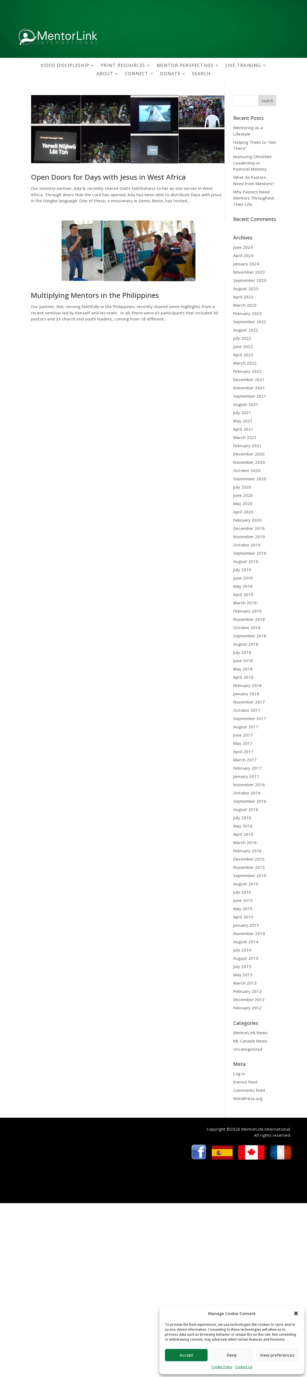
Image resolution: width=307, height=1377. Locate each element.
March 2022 (245, 363)
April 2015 (243, 917)
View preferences (277, 1355)
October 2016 (246, 793)
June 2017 (243, 735)
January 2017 (246, 776)
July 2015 (242, 892)
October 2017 (246, 710)
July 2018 (242, 652)
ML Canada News (250, 1041)
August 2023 (245, 288)
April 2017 (243, 751)
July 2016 (242, 817)
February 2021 (247, 445)
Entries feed (245, 1082)
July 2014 (242, 950)
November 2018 (249, 619)
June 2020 (243, 495)
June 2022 (243, 346)
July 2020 (242, 487)
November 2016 (249, 784)
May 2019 (242, 586)
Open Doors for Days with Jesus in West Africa (108, 177)
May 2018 (242, 669)
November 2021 (249, 387)
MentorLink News (250, 1032)
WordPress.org (247, 1098)
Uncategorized (247, 1049)
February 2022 (247, 371)
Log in (239, 1073)
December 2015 (249, 859)
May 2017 (242, 743)
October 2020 (246, 470)
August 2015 (245, 883)
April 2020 (243, 511)
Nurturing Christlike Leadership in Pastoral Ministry (252, 163)
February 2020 (247, 520)
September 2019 (249, 553)
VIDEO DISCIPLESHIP (64, 65)
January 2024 (246, 263)
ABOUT (104, 74)
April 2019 (243, 594)
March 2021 (245, 437)
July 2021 (242, 412)
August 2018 (245, 644)
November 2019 (249, 536)
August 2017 (245, 726)
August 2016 (245, 809)
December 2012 (249, 999)
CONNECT (136, 74)
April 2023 (243, 297)
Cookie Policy (221, 1367)
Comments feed (249, 1090)
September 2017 (249, 718)
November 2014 (249, 933)
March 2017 (245, 759)
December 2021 (249, 379)
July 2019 (242, 569)
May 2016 (242, 826)
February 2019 (247, 611)
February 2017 (247, 768)
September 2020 (249, 478)
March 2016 (245, 842)
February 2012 (247, 1007)
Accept (186, 1355)
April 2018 (243, 677)
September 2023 (249, 280)
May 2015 (242, 908)
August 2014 (245, 941)
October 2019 (246, 545)
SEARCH (201, 74)
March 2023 (245, 305)
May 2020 (242, 503)
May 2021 (242, 421)
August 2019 (245, 561)
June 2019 (243, 578)
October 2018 (246, 627)
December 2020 (249, 454)
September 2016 (249, 801)
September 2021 (249, 396)
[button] (296, 1313)
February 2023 (247, 313)
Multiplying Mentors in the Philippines (95, 295)
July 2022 (242, 338)
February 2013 (247, 991)
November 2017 (249, 702)
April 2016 (243, 834)
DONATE (170, 74)
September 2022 (249, 321)
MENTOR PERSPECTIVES (185, 65)
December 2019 (249, 528)
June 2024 (243, 247)
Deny (232, 1355)
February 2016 (247, 850)
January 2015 (246, 925)
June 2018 (243, 660)
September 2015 (249, 875)
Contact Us (243, 1367)
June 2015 (243, 900)
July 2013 (242, 966)
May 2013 (242, 974)
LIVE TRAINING (243, 65)
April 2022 (243, 354)
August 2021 (245, 404)
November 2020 (249, 462)
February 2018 (247, 685)
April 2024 (243, 255)
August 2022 (245, 330)
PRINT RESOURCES (123, 65)
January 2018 (246, 693)
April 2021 (243, 429)
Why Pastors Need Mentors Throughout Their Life (253, 198)
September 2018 (249, 635)
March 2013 (245, 983)
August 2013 (245, 958)
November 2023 (249, 272)
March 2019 (245, 602)
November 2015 (249, 867)
